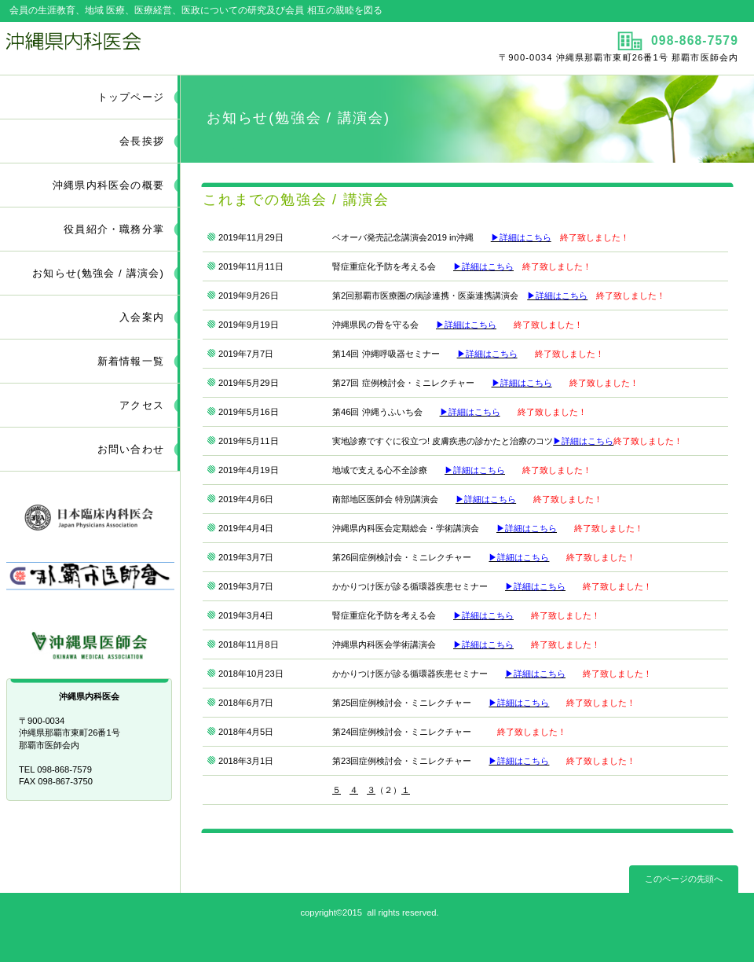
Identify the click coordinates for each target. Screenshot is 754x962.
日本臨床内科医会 (90, 513)
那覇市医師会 (90, 577)
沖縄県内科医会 (186, 48)
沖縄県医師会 (90, 641)
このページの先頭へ (684, 878)
